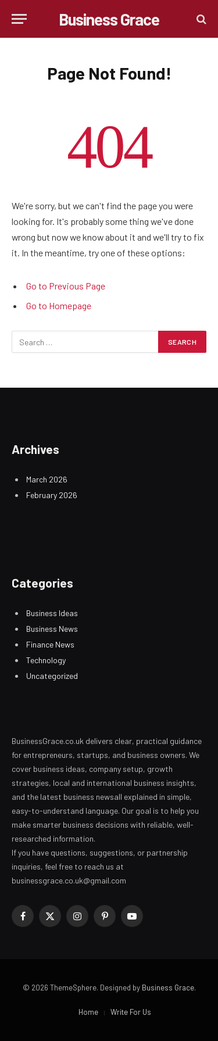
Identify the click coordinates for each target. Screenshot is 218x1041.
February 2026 (51, 495)
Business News (52, 629)
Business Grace (168, 987)
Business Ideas (52, 613)
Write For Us (130, 1012)
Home (88, 1012)
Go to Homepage (58, 305)
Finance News (50, 644)
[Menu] (19, 19)
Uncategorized (52, 676)
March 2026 (46, 479)
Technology (46, 660)
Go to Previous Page (65, 285)
